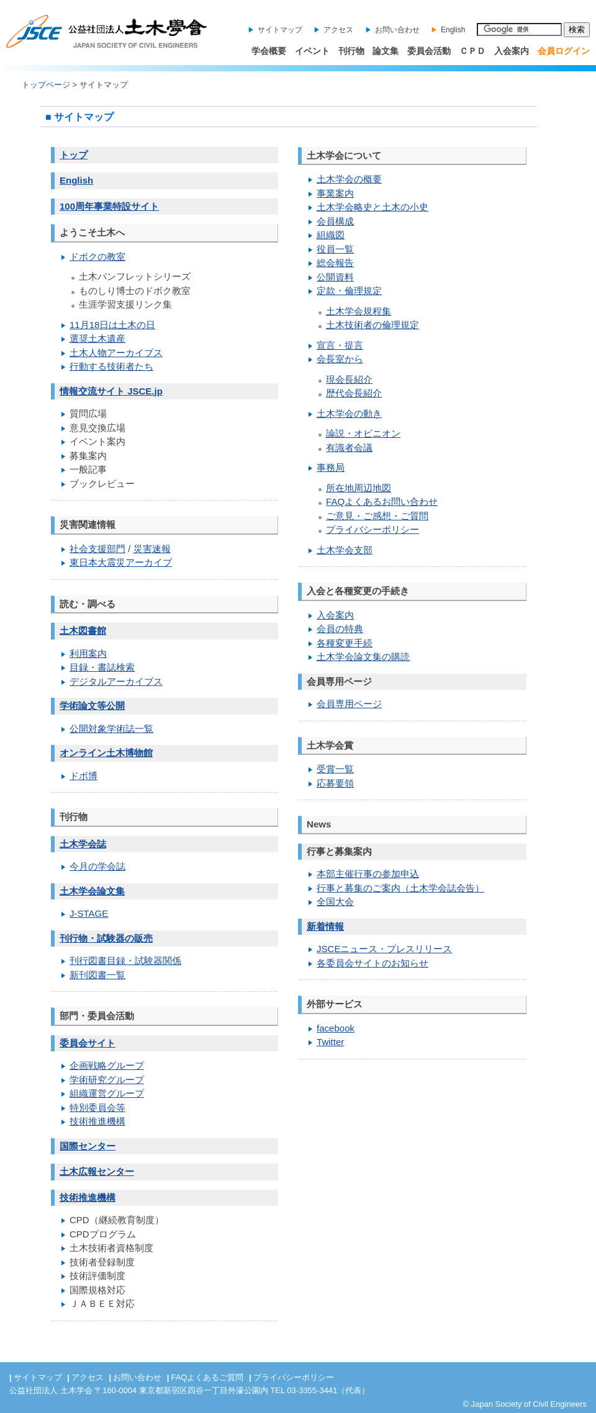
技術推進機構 (97, 1121)
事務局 (331, 467)
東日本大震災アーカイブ (121, 562)
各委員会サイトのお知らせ (372, 963)
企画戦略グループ (107, 1065)
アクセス (338, 29)
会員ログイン (564, 51)
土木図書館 (83, 630)
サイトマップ (280, 29)
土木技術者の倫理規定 (372, 324)
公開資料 (335, 277)
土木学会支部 (344, 550)
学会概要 (268, 51)
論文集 (385, 51)
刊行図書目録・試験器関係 (125, 960)
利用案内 (88, 653)
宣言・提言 (340, 345)
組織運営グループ (107, 1093)
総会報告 (335, 262)
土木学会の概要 (349, 179)
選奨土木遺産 (97, 338)
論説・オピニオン (363, 433)
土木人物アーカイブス (116, 352)
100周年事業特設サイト (109, 206)
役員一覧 (335, 249)
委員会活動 (429, 51)
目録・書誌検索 (102, 667)
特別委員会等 (97, 1107)
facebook (335, 1028)
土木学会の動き (349, 413)
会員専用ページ (349, 703)
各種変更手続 (344, 643)
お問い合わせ (397, 29)
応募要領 (335, 783)
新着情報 (325, 926)
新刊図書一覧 (97, 974)
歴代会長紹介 (354, 393)
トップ (74, 154)
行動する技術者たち (111, 366)
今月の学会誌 (97, 866)
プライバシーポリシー (372, 529)
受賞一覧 (335, 769)
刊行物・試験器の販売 (106, 938)
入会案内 (511, 51)
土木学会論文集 (92, 891)
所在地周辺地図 (358, 488)
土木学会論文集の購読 (363, 656)
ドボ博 (83, 775)
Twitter (330, 1041)
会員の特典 (340, 628)
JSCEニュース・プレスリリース (384, 948)
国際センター (87, 1146)
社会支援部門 (97, 548)
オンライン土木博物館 (106, 752)
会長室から (340, 359)
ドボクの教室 (97, 256)
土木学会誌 (83, 844)
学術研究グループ (107, 1079)
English (453, 29)
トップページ (46, 84)
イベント (312, 51)
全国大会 (335, 901)
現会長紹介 (349, 379)
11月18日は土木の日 (112, 324)
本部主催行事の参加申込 (368, 873)
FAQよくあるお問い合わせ (382, 501)
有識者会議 (349, 447)
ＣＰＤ (472, 51)
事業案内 (335, 193)
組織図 (331, 235)
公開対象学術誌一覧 (111, 728)
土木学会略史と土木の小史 (372, 207)
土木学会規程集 (358, 311)
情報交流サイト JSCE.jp (111, 391)
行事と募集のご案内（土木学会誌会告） (400, 888)
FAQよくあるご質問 (207, 1377)
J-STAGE (89, 913)
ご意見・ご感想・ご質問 (377, 515)
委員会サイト (87, 1043)
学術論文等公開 (92, 705)
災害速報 (152, 548)
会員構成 (335, 221)
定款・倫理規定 (349, 290)
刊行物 (351, 51)
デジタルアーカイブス (116, 681)
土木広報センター (97, 1171)
